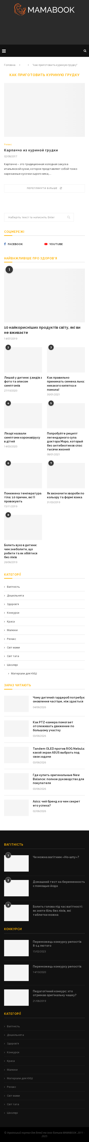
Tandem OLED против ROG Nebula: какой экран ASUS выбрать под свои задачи (59, 752)
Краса (11, 621)
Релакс (8, 144)
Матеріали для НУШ (24, 673)
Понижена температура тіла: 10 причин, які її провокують (22, 497)
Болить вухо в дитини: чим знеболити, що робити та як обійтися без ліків (20, 551)
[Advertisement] (44, 31)
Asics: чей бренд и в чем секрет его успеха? (56, 803)
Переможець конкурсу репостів (57, 966)
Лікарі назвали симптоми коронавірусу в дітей (22, 437)
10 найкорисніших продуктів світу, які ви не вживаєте (42, 330)
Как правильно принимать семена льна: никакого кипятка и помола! (66, 383)
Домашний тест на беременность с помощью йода (59, 884)
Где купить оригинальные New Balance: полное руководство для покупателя (58, 779)
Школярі (12, 665)
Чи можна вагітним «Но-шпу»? (56, 857)
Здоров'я (13, 604)
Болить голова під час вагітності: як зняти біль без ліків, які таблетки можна (58, 910)
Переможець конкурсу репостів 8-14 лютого (57, 943)
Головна (9, 64)
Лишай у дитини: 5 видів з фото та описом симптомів (23, 381)
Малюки (12, 630)
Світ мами (13, 647)
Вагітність (13, 586)
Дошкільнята (15, 595)
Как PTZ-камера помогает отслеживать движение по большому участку (53, 726)
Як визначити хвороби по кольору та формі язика (65, 495)
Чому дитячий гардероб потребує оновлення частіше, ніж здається (59, 699)
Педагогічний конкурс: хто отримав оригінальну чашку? (54, 993)
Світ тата (13, 656)
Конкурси (13, 612)
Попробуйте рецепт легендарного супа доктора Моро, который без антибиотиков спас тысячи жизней (65, 441)
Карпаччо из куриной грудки (31, 150)
